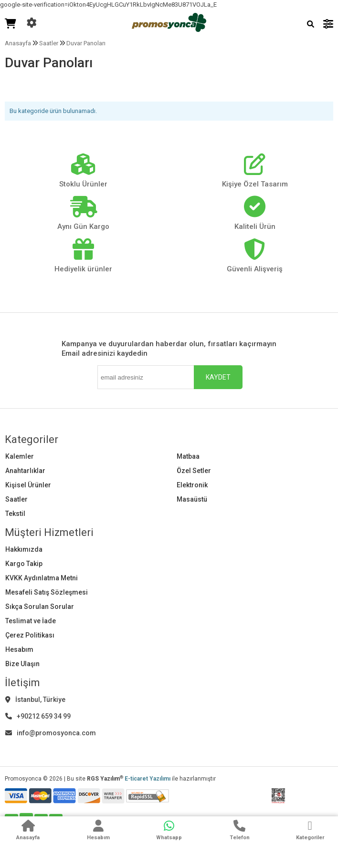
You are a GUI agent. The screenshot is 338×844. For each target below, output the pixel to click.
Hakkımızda (23, 549)
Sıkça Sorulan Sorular (39, 606)
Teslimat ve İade (30, 621)
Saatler (16, 499)
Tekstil (15, 513)
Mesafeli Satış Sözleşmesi (46, 592)
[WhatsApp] (169, 831)
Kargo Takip (23, 563)
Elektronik (192, 485)
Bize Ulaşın (22, 664)
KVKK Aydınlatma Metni (41, 578)
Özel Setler (194, 470)
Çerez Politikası (29, 635)
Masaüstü (192, 499)
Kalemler (19, 456)
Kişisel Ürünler (28, 485)
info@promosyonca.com (50, 733)
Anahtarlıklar (25, 470)
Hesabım (19, 649)
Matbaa (188, 456)
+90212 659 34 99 (38, 716)
